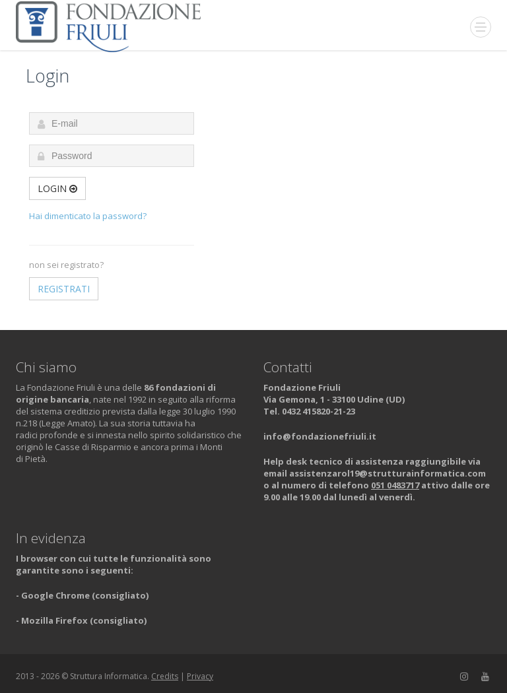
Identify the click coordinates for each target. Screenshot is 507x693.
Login (57, 188)
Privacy (200, 676)
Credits (164, 676)
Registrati (64, 288)
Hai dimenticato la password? (88, 216)
